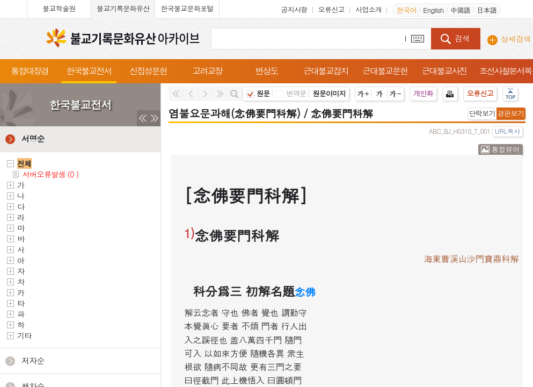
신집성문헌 (148, 70)
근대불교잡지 (325, 70)
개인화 (423, 93)
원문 (258, 93)
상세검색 (516, 38)
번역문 (291, 93)
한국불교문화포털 (186, 8)
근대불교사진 (444, 70)
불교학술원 (59, 8)
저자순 (33, 360)
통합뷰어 (506, 149)
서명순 (33, 138)
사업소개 (368, 9)
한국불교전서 (89, 70)
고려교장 (207, 70)
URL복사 (507, 130)
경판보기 (511, 113)
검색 (462, 38)
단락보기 (482, 113)
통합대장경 (29, 70)
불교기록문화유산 (123, 8)
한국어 (407, 10)
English (433, 10)
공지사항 (294, 9)
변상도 (266, 70)
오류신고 (331, 9)
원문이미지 (329, 93)
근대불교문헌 (384, 70)
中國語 (460, 10)
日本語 (487, 10)
